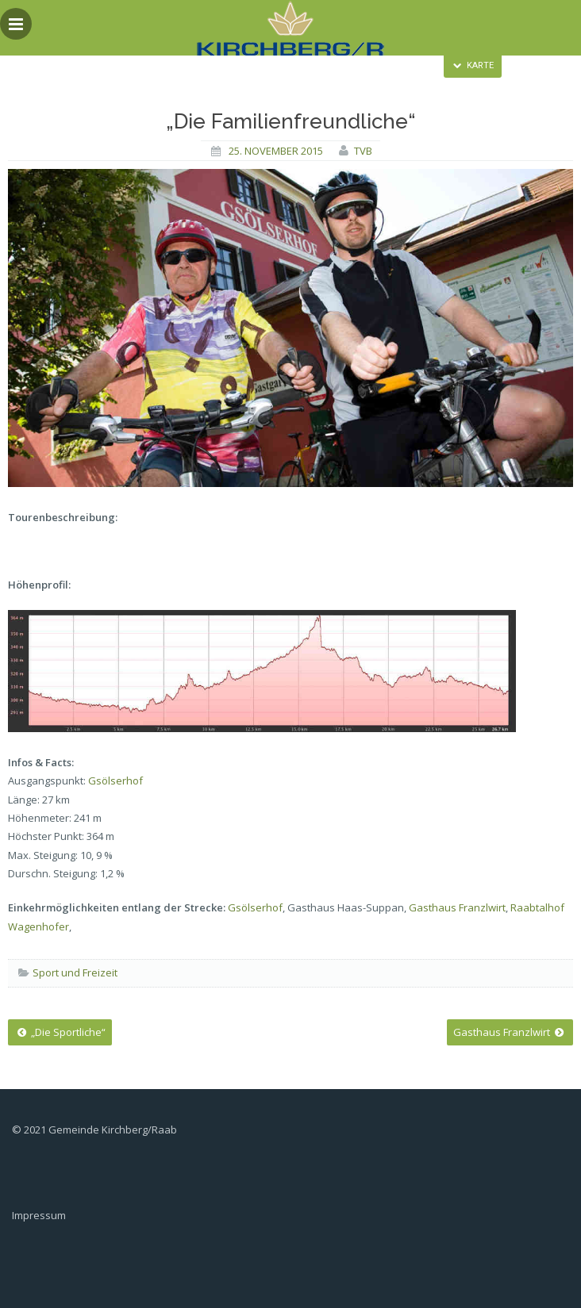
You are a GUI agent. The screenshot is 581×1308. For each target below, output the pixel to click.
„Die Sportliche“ (60, 1032)
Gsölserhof (115, 780)
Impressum (39, 1215)
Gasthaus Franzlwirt (457, 907)
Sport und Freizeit (75, 972)
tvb (363, 151)
